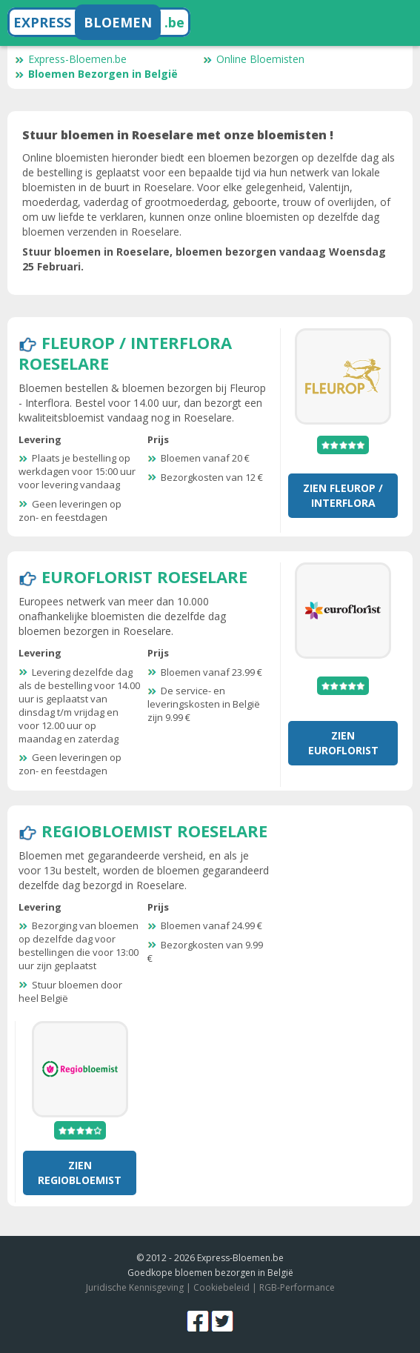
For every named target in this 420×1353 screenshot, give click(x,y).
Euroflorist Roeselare (144, 576)
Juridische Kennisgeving (135, 1287)
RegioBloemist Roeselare (154, 831)
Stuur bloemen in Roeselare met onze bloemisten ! (177, 135)
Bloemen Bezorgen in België (96, 74)
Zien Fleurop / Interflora (343, 495)
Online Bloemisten (253, 59)
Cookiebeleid (221, 1287)
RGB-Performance (297, 1287)
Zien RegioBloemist (79, 1172)
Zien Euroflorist (343, 742)
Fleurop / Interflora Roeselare (125, 352)
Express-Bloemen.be (71, 59)
